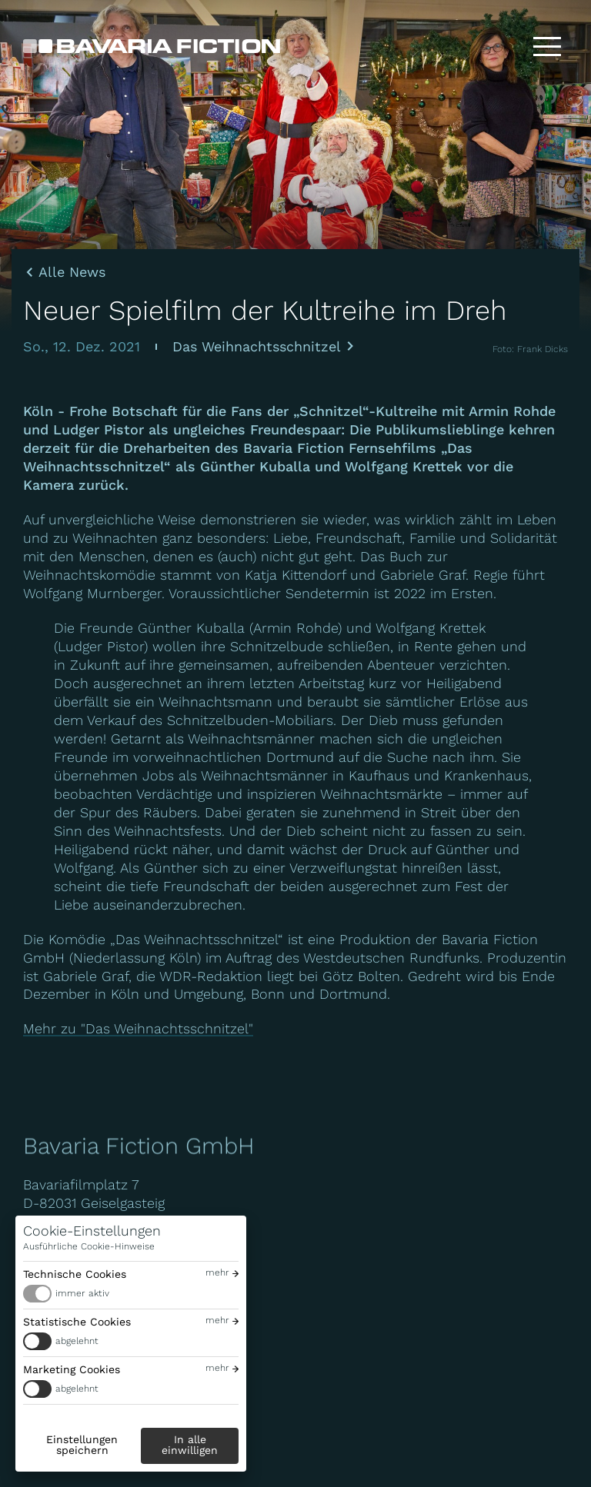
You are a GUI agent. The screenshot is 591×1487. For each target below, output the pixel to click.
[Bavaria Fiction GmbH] (151, 46)
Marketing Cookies (71, 1369)
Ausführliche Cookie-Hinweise (89, 1246)
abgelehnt (76, 1341)
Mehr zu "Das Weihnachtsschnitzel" (138, 1028)
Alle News (71, 272)
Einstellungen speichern (82, 1444)
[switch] (131, 1293)
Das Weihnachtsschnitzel (256, 346)
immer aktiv (82, 1293)
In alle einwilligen (190, 1444)
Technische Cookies (74, 1274)
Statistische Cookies (77, 1322)
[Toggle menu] (547, 46)
